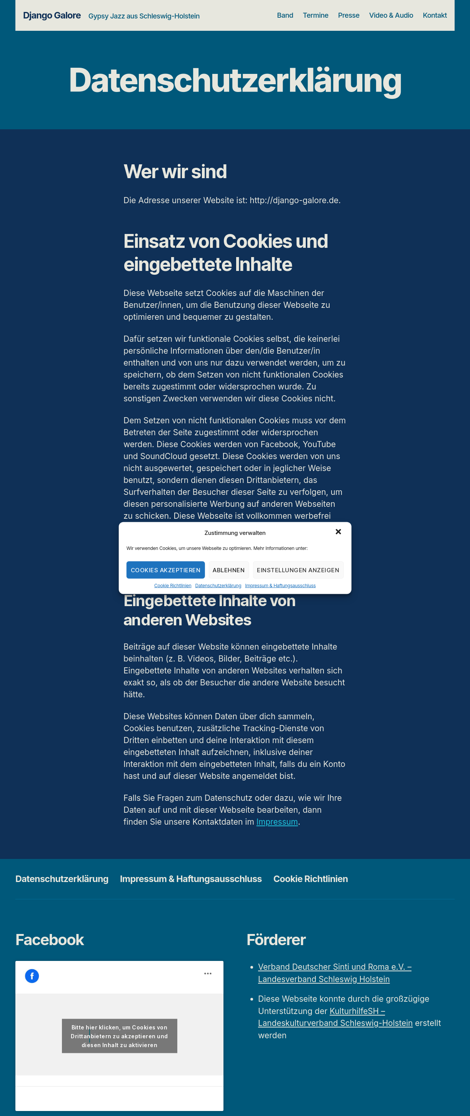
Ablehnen (229, 569)
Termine (315, 15)
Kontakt (435, 15)
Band (285, 15)
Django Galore (52, 15)
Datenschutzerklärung (218, 585)
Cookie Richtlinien (173, 585)
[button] (338, 532)
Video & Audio (391, 15)
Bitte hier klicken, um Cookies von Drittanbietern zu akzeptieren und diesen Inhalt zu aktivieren (119, 1036)
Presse (349, 15)
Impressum (278, 822)
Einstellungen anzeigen (298, 569)
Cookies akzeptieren (166, 569)
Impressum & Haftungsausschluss (280, 585)
